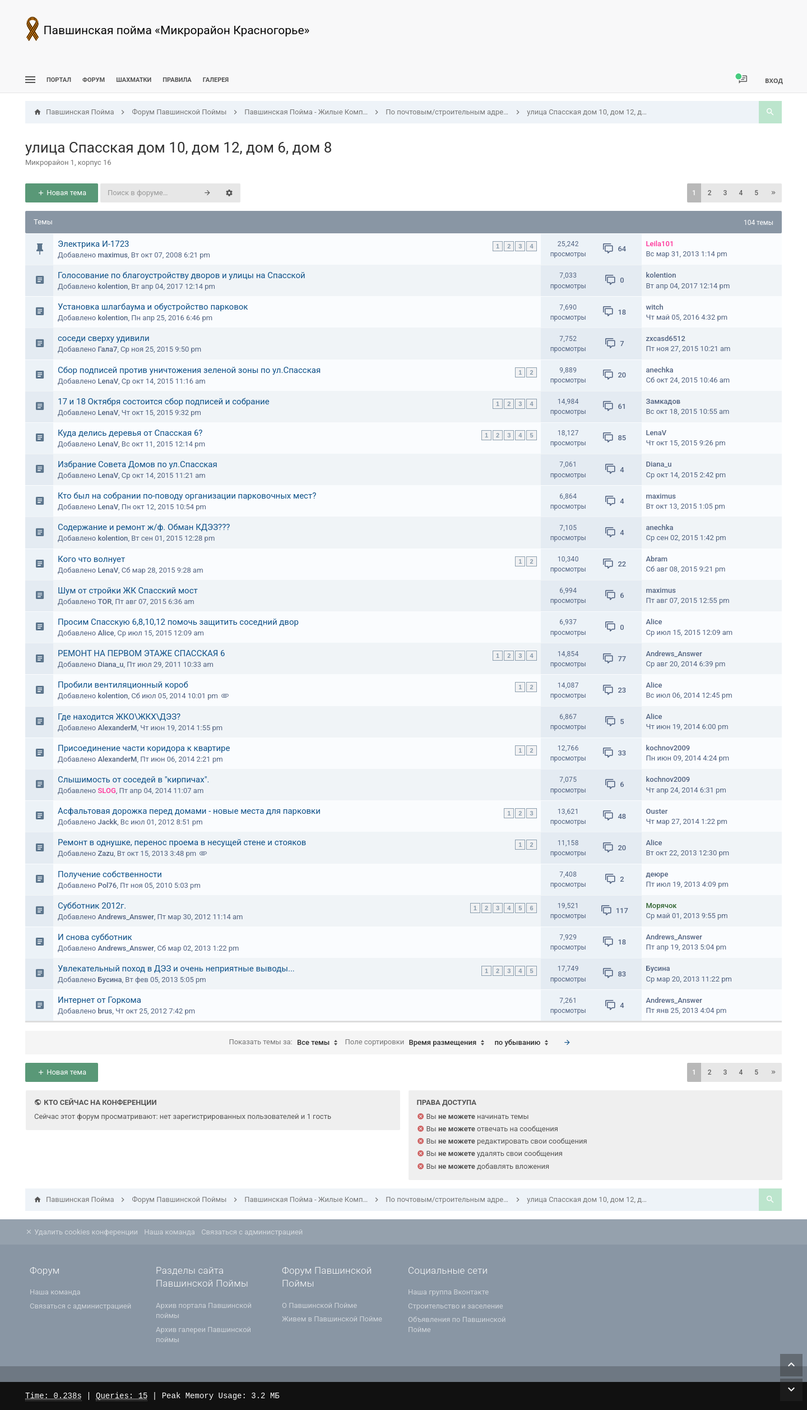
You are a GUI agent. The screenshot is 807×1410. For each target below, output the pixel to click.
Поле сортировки (417, 1043)
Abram (657, 559)
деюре (657, 874)
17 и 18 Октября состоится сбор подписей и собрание (164, 402)
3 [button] (725, 193)
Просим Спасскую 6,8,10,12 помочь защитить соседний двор (178, 622)
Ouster (657, 811)
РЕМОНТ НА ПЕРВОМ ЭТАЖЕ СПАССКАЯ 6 (141, 653)
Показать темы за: (286, 1043)
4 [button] (741, 193)
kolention (113, 286)
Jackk (107, 822)
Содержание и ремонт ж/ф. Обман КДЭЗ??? (144, 527)
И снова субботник (95, 937)
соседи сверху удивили (104, 338)
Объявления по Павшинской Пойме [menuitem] (457, 1324)
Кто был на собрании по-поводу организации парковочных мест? (187, 496)
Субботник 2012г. (92, 906)
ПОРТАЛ (59, 80)
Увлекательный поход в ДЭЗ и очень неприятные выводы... (176, 969)
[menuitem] (133, 80)
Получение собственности (110, 874)
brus (105, 1011)
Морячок (661, 905)
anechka (660, 370)
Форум (93, 80)
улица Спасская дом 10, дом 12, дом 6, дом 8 (178, 147)
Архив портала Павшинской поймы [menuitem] (204, 1310)
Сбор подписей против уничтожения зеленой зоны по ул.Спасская (189, 370)
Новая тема (61, 192)
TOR (105, 601)
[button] (773, 192)
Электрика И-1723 (93, 244)
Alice (106, 633)
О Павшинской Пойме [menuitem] (319, 1305)
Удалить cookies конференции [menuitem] (81, 1232)
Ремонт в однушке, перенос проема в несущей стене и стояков (182, 842)
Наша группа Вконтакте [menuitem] (448, 1292)
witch (655, 307)
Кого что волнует (91, 559)
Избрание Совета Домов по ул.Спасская (137, 464)
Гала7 (107, 349)
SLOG (106, 790)
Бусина (110, 979)
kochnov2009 (668, 748)
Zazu (106, 853)
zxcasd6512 (665, 338)
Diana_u (659, 464)
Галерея (216, 80)
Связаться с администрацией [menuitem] (252, 1232)
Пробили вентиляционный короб (123, 685)
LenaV (108, 381)
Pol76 (107, 885)
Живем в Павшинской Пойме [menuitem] (332, 1319)
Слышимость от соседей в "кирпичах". (133, 780)
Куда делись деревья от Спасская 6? (130, 433)
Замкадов (663, 401)
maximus (112, 255)
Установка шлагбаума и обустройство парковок (153, 307)
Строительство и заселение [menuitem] (455, 1306)
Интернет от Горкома (99, 1000)
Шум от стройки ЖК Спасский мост (128, 591)
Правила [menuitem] (177, 80)
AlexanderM (117, 728)
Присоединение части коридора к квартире (144, 748)
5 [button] (756, 193)
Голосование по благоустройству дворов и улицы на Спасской (181, 275)
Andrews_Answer (674, 653)
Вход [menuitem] (774, 80)
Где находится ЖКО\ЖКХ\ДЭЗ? (119, 717)
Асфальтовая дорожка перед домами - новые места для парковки (189, 811)
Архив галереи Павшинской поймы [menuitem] (203, 1334)
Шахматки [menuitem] (133, 80)
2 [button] (710, 193)
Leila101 (660, 243)
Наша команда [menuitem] (169, 1232)
